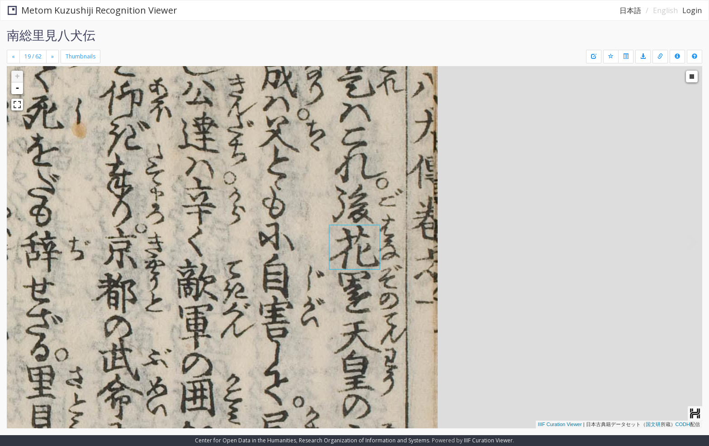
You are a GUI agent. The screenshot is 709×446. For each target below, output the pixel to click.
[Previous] (13, 56)
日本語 (630, 10)
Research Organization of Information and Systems (364, 440)
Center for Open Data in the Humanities (245, 440)
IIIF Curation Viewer (560, 424)
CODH (683, 424)
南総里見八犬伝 (51, 34)
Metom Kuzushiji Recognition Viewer (92, 10)
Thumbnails (80, 56)
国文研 (653, 424)
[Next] (52, 56)
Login (692, 10)
